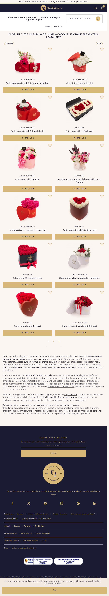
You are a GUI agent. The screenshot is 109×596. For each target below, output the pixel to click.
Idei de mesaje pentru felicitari (24, 548)
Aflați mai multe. (53, 583)
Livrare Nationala (43, 533)
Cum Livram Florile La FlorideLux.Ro (36, 519)
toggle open (4, 8)
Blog (6, 548)
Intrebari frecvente (60, 514)
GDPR (44, 541)
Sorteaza (9, 44)
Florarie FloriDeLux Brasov (38, 514)
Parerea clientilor (11, 519)
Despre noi (9, 514)
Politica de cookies (30, 541)
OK (54, 590)
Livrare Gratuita (11, 533)
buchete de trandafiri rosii (61, 387)
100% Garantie (26, 533)
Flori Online (39, 526)
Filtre (99, 44)
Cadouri (17, 526)
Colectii (7, 526)
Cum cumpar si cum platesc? (83, 514)
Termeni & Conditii (11, 541)
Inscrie (53, 453)
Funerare (28, 526)
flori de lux (51, 8)
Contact (20, 514)
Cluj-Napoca (70, 395)
